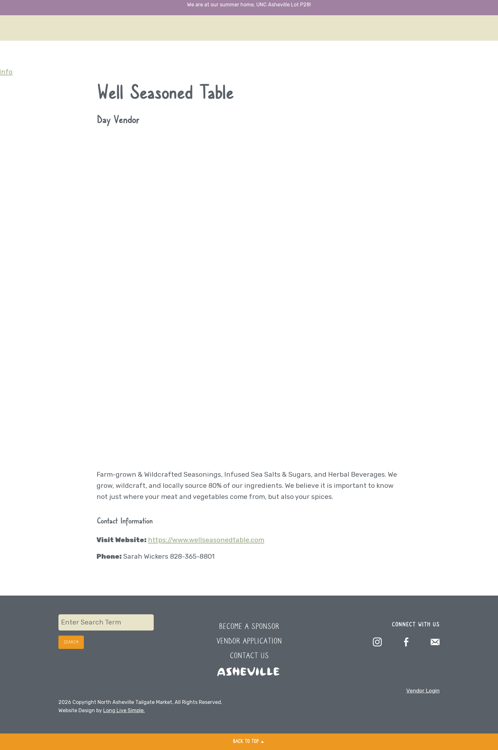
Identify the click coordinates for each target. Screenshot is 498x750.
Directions (16, 6)
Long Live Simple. (124, 710)
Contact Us (249, 656)
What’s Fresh (20, 17)
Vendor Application (249, 641)
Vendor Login (423, 690)
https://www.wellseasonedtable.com (206, 540)
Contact (13, 61)
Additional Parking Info (37, 72)
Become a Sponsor (249, 626)
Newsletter (18, 39)
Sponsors (15, 50)
